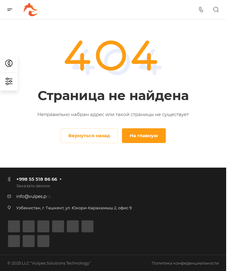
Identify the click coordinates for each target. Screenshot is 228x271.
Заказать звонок (33, 185)
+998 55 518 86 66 (36, 179)
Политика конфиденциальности (185, 263)
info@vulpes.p (31, 196)
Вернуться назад (89, 135)
